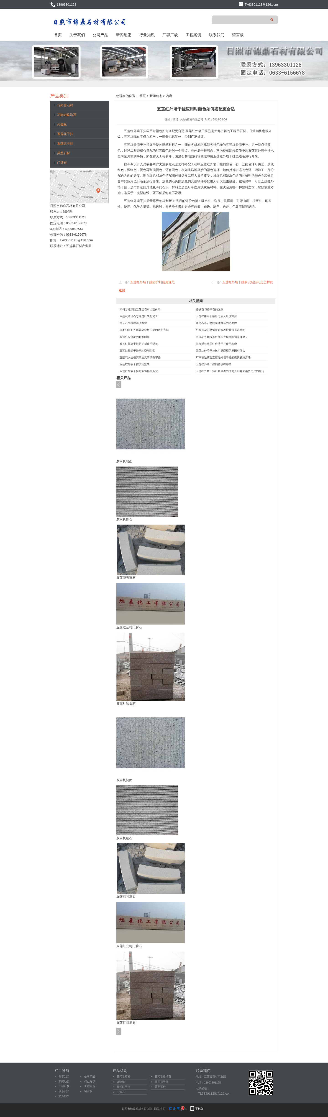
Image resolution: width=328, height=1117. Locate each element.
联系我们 (216, 35)
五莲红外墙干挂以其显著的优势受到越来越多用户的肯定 (230, 371)
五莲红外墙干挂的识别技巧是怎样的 (247, 282)
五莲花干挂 (65, 134)
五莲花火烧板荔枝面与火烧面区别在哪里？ (222, 337)
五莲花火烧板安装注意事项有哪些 (140, 357)
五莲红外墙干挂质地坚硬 (135, 364)
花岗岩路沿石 (66, 115)
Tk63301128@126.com (261, 4)
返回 (122, 290)
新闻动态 (123, 35)
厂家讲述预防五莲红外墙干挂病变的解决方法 (223, 357)
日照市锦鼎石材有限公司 (188, 119)
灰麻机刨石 (124, 519)
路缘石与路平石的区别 (209, 309)
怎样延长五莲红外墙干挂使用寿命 (216, 343)
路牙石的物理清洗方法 (133, 323)
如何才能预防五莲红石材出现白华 (140, 309)
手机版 (199, 1108)
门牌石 (62, 162)
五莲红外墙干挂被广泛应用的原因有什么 (220, 350)
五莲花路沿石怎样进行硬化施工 (139, 316)
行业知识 (147, 35)
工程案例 (193, 35)
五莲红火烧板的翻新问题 (135, 337)
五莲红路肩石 (126, 704)
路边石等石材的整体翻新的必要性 (216, 323)
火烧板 (62, 124)
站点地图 (64, 1096)
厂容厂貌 (170, 35)
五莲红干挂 (65, 143)
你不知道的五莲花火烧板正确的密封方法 (144, 330)
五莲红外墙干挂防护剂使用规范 (152, 282)
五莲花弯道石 (126, 577)
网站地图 (159, 1108)
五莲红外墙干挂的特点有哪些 (213, 364)
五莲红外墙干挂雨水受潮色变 (137, 350)
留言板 (238, 35)
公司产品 (100, 35)
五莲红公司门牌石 (129, 627)
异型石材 (63, 153)
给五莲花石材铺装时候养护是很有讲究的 (220, 330)
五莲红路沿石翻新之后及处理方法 (216, 316)
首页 (58, 35)
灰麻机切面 (124, 461)
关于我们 (77, 35)
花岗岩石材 (65, 105)
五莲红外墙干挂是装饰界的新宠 (139, 371)
